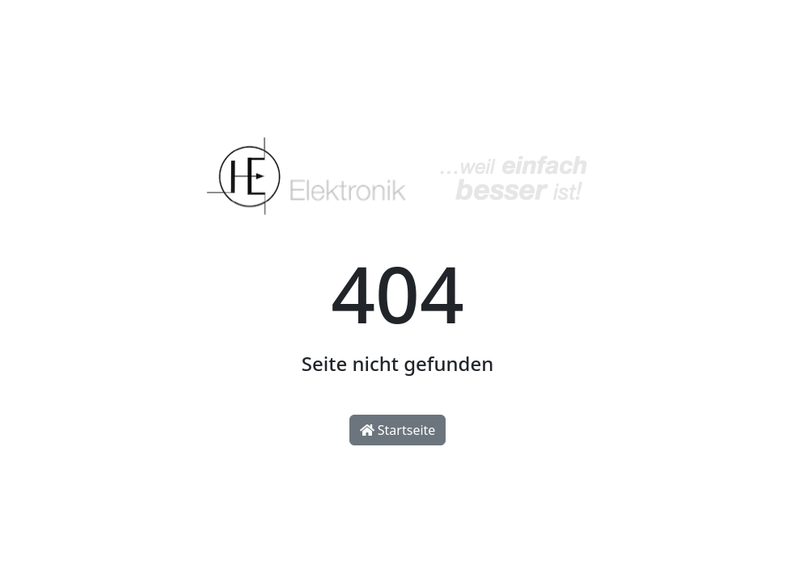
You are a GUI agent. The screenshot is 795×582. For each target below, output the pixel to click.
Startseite (398, 430)
